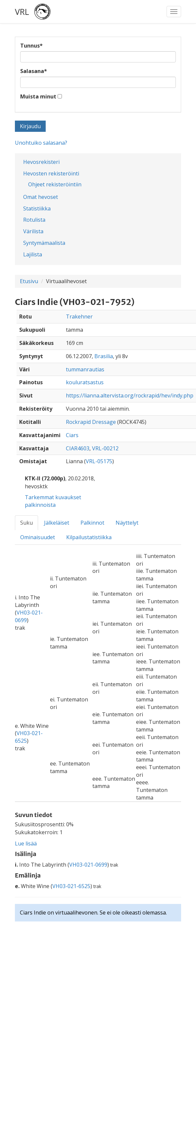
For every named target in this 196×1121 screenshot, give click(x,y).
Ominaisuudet (37, 537)
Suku (26, 522)
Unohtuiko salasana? (41, 142)
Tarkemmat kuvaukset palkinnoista (53, 501)
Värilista (33, 231)
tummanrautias (85, 369)
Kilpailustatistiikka (89, 537)
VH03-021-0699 (88, 864)
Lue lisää (26, 843)
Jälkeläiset (56, 522)
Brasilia (103, 356)
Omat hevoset (40, 197)
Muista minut (38, 96)
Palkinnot (92, 522)
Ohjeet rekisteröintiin (54, 184)
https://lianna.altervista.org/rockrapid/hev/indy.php (129, 395)
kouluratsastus (85, 382)
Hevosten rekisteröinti (51, 173)
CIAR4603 (77, 448)
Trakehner (79, 316)
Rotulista (34, 219)
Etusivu (29, 281)
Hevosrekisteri (41, 162)
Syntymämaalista (44, 242)
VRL (22, 11)
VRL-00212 (105, 448)
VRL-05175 (99, 461)
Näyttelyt (127, 522)
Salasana (33, 71)
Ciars (72, 435)
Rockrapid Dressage (91, 422)
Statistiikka (37, 208)
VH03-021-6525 (71, 886)
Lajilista (32, 254)
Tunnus (31, 45)
